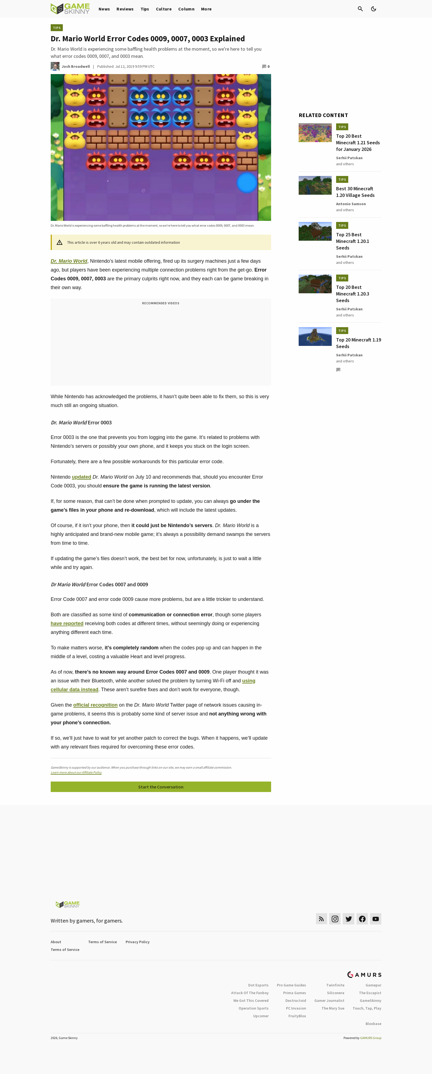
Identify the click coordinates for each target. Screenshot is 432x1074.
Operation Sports (254, 1008)
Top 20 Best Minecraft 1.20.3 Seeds (352, 293)
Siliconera (335, 992)
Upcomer (261, 1015)
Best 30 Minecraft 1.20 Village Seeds (355, 191)
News (104, 9)
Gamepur (373, 985)
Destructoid (295, 1000)
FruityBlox (297, 1015)
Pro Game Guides (291, 985)
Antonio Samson (351, 203)
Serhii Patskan (349, 157)
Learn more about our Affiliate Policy (76, 772)
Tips (145, 9)
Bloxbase (373, 1023)
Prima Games (294, 992)
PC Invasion (296, 1008)
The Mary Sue (333, 1008)
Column (186, 9)
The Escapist (370, 992)
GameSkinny (370, 1000)
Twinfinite (335, 985)
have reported (67, 623)
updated (81, 477)
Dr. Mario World (69, 261)
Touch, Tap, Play (367, 1008)
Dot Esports (258, 985)
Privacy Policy (138, 941)
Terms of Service (102, 941)
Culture (164, 9)
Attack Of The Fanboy (250, 992)
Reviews (125, 9)
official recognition (95, 705)
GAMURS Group (370, 1038)
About (56, 941)
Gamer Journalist (329, 1000)
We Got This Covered (251, 1000)
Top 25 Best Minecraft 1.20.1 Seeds (352, 241)
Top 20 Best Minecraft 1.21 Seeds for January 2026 (358, 142)
